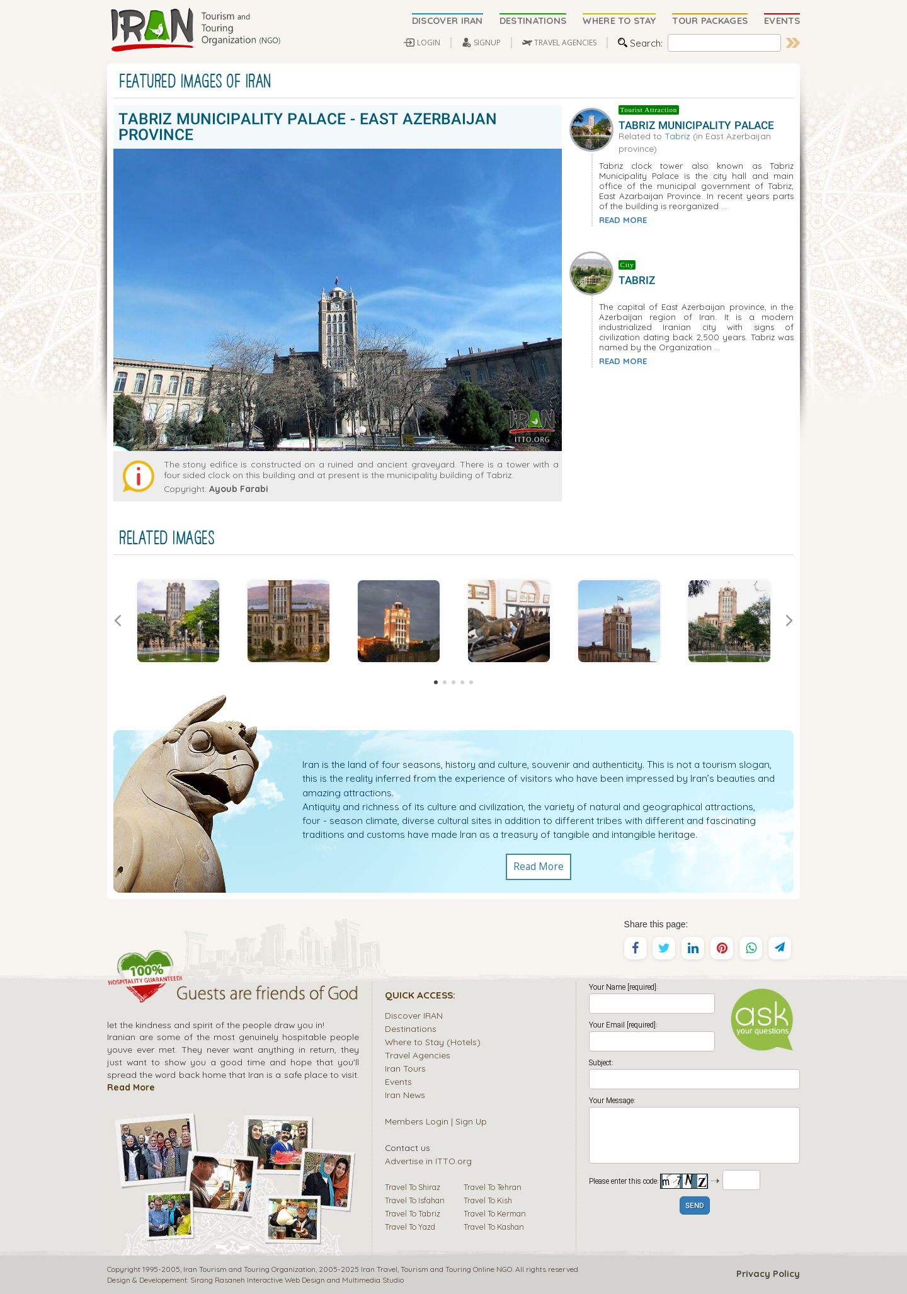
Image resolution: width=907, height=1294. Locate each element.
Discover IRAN (414, 1015)
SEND (694, 1206)
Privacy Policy (768, 1274)
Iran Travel (379, 1269)
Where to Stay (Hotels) (433, 1041)
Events (398, 1081)
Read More (538, 867)
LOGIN (428, 42)
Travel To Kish (488, 1200)
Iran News (405, 1094)
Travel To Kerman (495, 1213)
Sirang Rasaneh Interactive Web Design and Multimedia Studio (297, 1280)
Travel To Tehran (493, 1187)
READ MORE (623, 220)
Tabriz (677, 135)
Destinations (410, 1028)
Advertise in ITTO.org (428, 1160)
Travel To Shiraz (412, 1187)
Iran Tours (405, 1068)
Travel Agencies (417, 1055)
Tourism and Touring (436, 1269)
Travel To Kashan (494, 1227)
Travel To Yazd (410, 1227)
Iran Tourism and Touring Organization (249, 1269)
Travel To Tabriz (412, 1213)
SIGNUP (487, 42)
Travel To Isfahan (415, 1200)
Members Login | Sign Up (436, 1121)
